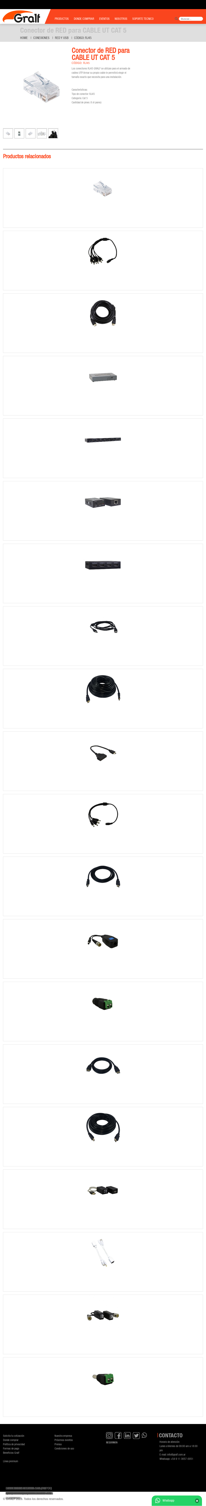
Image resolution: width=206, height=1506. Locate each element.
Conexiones (41, 38)
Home (24, 38)
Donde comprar (11, 1440)
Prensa (58, 1444)
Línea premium (10, 1461)
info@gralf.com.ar (176, 1454)
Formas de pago (11, 1448)
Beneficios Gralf (11, 1452)
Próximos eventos (64, 1440)
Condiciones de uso (64, 1448)
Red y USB (62, 38)
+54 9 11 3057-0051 (182, 1458)
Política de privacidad (14, 1444)
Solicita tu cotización (13, 1435)
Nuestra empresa (63, 1435)
